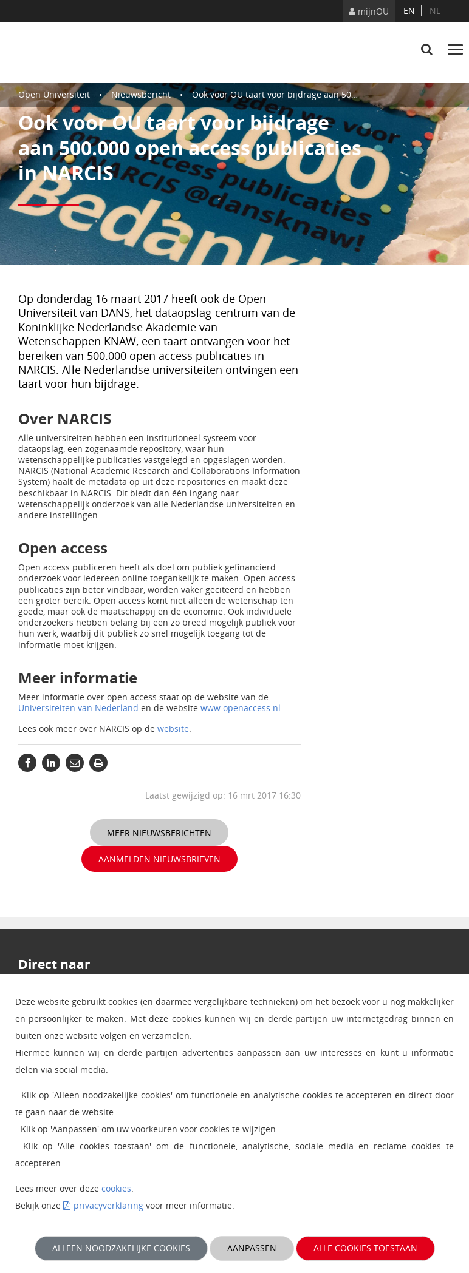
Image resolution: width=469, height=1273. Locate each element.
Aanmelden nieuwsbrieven (159, 859)
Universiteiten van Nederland (78, 708)
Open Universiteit (54, 94)
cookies (116, 1188)
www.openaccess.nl (240, 708)
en (409, 10)
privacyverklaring (108, 1205)
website (173, 728)
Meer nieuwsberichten (159, 833)
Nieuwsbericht (141, 94)
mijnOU (369, 11)
